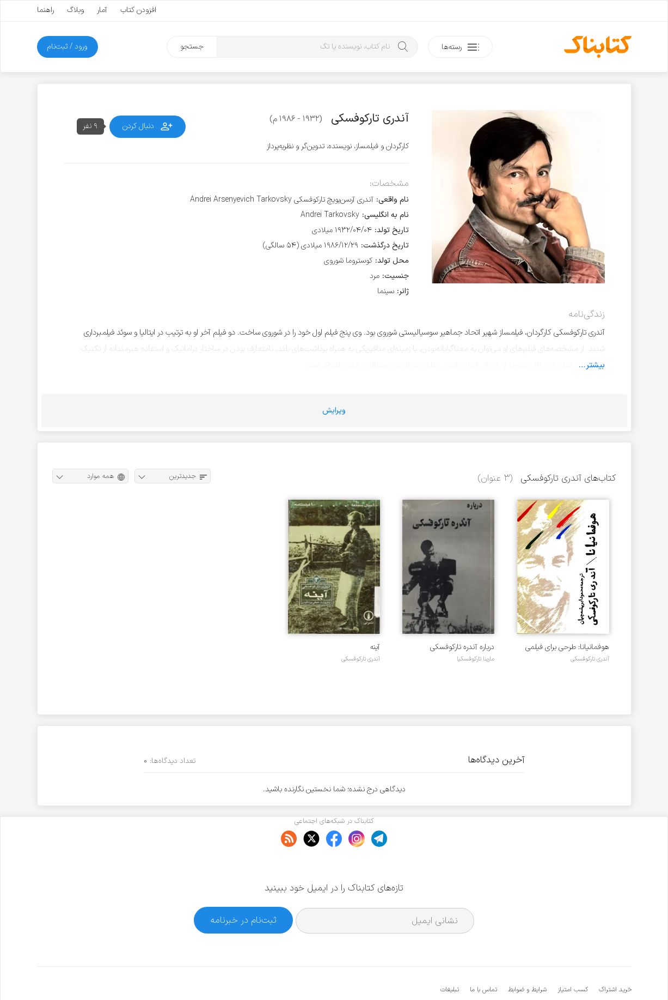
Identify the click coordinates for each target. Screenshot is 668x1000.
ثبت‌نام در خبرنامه (244, 886)
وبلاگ (75, 10)
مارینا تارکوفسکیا (475, 658)
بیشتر (595, 365)
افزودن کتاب (138, 10)
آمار (102, 10)
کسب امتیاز (572, 956)
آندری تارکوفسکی (590, 658)
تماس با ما (483, 956)
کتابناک (574, 973)
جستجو (192, 46)
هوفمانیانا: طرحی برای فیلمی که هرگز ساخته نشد (567, 647)
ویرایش (334, 410)
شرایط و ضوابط (527, 956)
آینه (375, 647)
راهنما (45, 10)
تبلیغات (449, 956)
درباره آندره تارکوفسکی (462, 647)
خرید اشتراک (615, 956)
